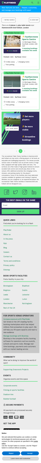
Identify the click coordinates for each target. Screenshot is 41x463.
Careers (6, 252)
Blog (5, 248)
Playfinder (7, 230)
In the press (8, 239)
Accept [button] (29, 453)
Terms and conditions (11, 261)
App (5, 243)
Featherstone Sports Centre (30, 38)
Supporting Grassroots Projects (16, 369)
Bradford (25, 286)
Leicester (25, 295)
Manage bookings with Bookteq (15, 336)
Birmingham (8, 286)
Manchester (8, 303)
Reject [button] (11, 453)
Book (12, 51)
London (6, 299)
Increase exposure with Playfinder (16, 319)
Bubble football (9, 399)
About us (7, 234)
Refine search (9, 20)
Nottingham (27, 303)
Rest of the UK (9, 308)
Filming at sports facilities (13, 390)
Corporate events (10, 385)
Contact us (7, 256)
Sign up (20, 211)
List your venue (12, 128)
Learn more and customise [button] (20, 458)
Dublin (24, 290)
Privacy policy (9, 265)
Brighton (6, 290)
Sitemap (6, 270)
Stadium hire (8, 394)
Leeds (5, 295)
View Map (34, 20)
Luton (24, 299)
